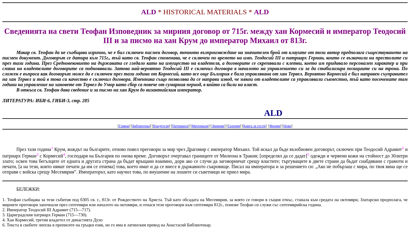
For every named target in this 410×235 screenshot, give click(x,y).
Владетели (161, 126)
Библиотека (141, 126)
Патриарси (180, 126)
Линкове (218, 126)
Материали (200, 126)
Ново (287, 126)
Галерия (234, 126)
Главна (124, 126)
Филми (275, 126)
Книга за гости (254, 126)
